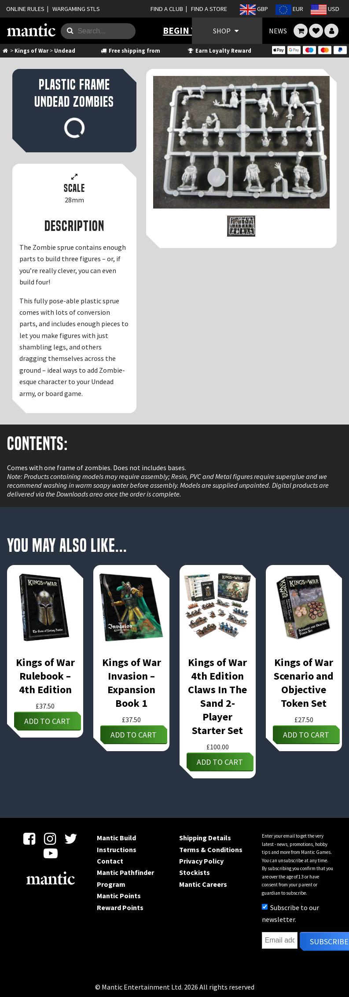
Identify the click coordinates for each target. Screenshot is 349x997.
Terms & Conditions (210, 849)
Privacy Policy (201, 861)
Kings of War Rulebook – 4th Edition (45, 675)
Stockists (194, 872)
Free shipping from (130, 50)
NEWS (278, 30)
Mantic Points (119, 895)
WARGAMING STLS (76, 9)
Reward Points (120, 907)
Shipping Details (205, 837)
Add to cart (47, 721)
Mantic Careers (203, 884)
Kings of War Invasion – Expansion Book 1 (131, 682)
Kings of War (31, 50)
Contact (110, 861)
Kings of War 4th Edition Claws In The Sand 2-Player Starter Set (217, 696)
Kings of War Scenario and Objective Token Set (304, 682)
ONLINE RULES (25, 9)
